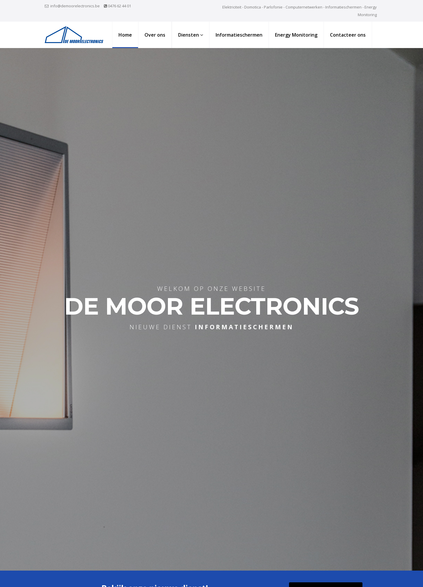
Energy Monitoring (296, 35)
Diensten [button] (190, 35)
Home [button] (125, 35)
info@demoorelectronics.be (75, 5)
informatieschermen (244, 327)
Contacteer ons (348, 35)
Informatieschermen (239, 35)
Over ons (155, 35)
